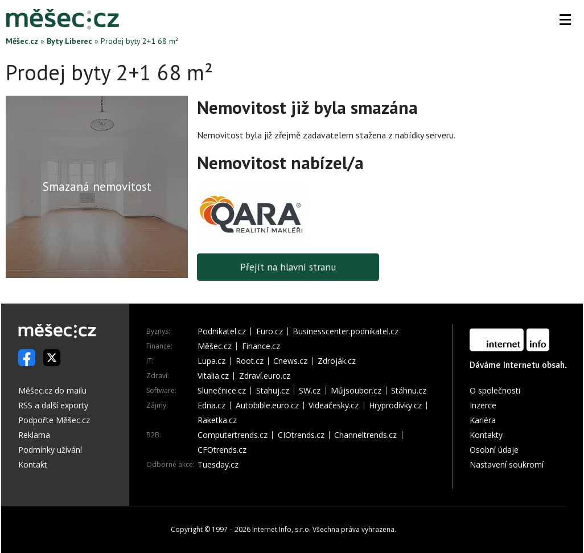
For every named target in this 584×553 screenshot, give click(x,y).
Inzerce (483, 405)
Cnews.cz (290, 361)
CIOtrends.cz (301, 435)
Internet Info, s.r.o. (281, 529)
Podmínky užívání (50, 449)
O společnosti (495, 390)
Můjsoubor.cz (356, 391)
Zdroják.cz (337, 361)
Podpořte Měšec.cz (54, 420)
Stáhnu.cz (408, 391)
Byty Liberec (69, 41)
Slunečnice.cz (222, 391)
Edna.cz (211, 405)
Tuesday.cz (218, 465)
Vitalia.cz (213, 376)
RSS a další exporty (53, 405)
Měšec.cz (22, 41)
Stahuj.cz (272, 391)
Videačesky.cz (334, 405)
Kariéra (483, 420)
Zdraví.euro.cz (264, 376)
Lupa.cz (211, 361)
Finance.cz (261, 346)
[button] (565, 19)
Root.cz (250, 361)
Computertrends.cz (233, 435)
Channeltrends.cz (365, 435)
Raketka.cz (217, 420)
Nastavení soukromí (507, 464)
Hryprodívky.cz (395, 405)
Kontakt (32, 464)
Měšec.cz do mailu (52, 390)
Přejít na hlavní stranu (288, 266)
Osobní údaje (494, 449)
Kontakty (486, 434)
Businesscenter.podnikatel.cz (345, 331)
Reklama (34, 434)
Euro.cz (269, 331)
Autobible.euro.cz (267, 405)
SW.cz (309, 391)
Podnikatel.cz (222, 331)
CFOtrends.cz (222, 450)
